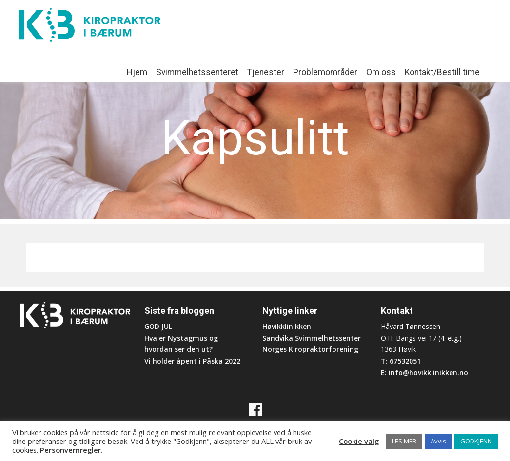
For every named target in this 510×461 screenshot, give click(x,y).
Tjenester (265, 72)
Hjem (137, 72)
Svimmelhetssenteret (197, 72)
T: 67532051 (401, 360)
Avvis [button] (438, 441)
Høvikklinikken (286, 326)
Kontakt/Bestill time (442, 72)
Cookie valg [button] (359, 441)
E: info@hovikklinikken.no (424, 372)
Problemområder (325, 72)
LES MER (404, 441)
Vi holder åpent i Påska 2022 (192, 360)
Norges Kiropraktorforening (310, 349)
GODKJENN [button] (476, 441)
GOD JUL (158, 326)
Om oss (381, 72)
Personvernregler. (71, 450)
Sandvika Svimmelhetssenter (311, 338)
